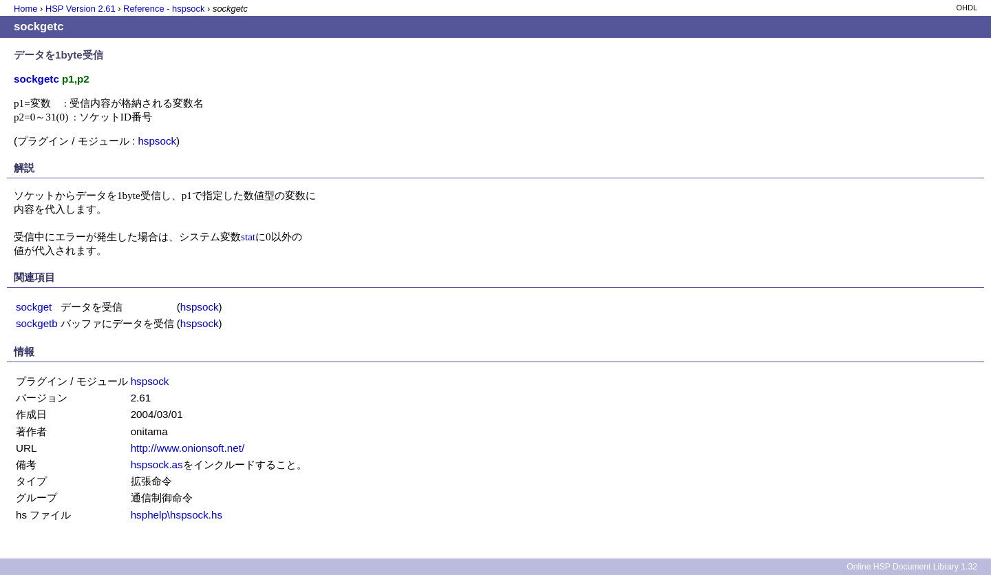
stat (248, 236)
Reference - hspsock (163, 8)
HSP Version (80, 8)
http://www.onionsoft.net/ (187, 448)
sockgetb (37, 323)
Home (25, 8)
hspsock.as (157, 464)
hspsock (157, 141)
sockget (34, 307)
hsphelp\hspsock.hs (176, 515)
